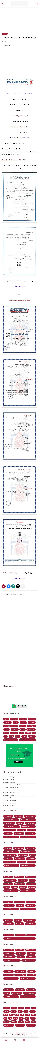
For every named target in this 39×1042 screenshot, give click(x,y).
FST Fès (6, 993)
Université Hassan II (9, 779)
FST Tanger (24, 996)
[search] (36, 3)
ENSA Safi (31, 975)
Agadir (6, 719)
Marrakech (14, 729)
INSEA (6, 1022)
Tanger (24, 736)
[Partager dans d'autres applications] (23, 586)
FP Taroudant (7, 960)
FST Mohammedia (29, 993)
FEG (20, 1011)
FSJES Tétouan (25, 837)
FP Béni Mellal (8, 950)
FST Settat (7, 996)
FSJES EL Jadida (8, 823)
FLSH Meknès (30, 858)
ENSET (13, 1008)
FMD (11, 1015)
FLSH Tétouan (24, 865)
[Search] (15, 1040)
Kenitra (21, 726)
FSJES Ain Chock (29, 816)
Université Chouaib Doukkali (11, 787)
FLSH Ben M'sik (30, 848)
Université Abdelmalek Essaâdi (11, 792)
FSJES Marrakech (9, 826)
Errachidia (31, 722)
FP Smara (29, 957)
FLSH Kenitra (7, 858)
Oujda (21, 733)
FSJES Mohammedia (9, 830)
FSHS (27, 1015)
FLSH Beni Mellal (8, 852)
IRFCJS (13, 1022)
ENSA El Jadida (19, 971)
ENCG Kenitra (29, 905)
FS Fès (31, 880)
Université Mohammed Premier (11, 797)
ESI (33, 1008)
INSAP (33, 1018)
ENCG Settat (7, 909)
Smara (17, 736)
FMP (16, 1015)
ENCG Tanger (24, 909)
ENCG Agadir (7, 902)
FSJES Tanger (8, 837)
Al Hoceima (23, 719)
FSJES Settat (18, 833)
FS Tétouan (32, 887)
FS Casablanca (29, 877)
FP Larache (19, 953)
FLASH (32, 1011)
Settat (11, 736)
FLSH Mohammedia (9, 862)
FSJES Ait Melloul (25, 820)
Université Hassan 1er (9, 782)
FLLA (5, 1015)
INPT (26, 1018)
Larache (6, 729)
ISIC (27, 1022)
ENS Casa (6, 920)
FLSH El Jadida (23, 855)
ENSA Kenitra (7, 975)
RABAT (28, 733)
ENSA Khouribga (19, 975)
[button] (9, 586)
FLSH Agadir (7, 848)
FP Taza (24, 960)
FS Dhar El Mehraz (9, 880)
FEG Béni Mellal (8, 935)
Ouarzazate (14, 733)
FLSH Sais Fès (8, 865)
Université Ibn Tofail (9, 805)
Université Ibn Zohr (9, 795)
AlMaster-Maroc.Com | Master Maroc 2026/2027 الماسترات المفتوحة (24, 1034)
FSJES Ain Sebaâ (8, 820)
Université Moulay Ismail (10, 803)
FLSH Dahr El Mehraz (9, 855)
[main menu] (3, 3)
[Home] (6, 1040)
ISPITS (6, 1025)
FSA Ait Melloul (24, 890)
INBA (21, 1018)
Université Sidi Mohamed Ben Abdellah (13, 784)
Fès (5, 726)
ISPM (17, 1025)
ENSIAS (21, 1008)
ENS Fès (17, 920)
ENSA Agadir (7, 971)
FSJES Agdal (18, 816)
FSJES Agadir (7, 816)
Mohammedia (31, 729)
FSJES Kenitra (30, 823)
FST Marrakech (16, 993)
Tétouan (22, 740)
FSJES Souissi (29, 833)
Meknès (22, 729)
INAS (15, 1018)
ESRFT (13, 1011)
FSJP (33, 1015)
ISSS (28, 1025)
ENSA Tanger (7, 978)
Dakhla (15, 722)
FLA (25, 1011)
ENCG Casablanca (19, 902)
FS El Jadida (22, 880)
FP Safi (19, 957)
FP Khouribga (7, 953)
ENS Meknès (7, 924)
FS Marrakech (18, 884)
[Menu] (24, 1040)
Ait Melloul (13, 719)
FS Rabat (14, 887)
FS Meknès (30, 884)
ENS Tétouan (29, 924)
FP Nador (30, 953)
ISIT (33, 1022)
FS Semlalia (23, 887)
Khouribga (30, 726)
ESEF (27, 1008)
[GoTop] (32, 1040)
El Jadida (23, 722)
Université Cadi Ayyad (9, 777)
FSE (22, 1015)
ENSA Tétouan (24, 978)
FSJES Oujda (21, 830)
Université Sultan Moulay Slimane (12, 790)
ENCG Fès (19, 905)
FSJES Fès (19, 823)
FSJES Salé (7, 833)
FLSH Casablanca (25, 852)
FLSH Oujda (21, 862)
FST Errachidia (31, 990)
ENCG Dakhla (30, 902)
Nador (6, 733)
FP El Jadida (19, 950)
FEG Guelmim (20, 935)
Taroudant (32, 736)
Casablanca (7, 722)
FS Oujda (6, 887)
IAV (10, 1018)
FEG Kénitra (30, 935)
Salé (5, 736)
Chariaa (4, 34)
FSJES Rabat (31, 830)
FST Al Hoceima (8, 990)
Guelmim (12, 726)
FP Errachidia (30, 950)
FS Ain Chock (17, 877)
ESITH (6, 1011)
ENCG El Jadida (8, 905)
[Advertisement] (19, 21)
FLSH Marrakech (19, 858)
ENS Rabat (18, 924)
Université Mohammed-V (10, 800)
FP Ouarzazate (8, 957)
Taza (5, 740)
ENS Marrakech (28, 920)
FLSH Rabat (31, 862)
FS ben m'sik (7, 890)
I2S (5, 1018)
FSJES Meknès (25, 826)
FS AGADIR (7, 877)
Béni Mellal (32, 719)
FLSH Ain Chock (18, 848)
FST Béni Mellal (20, 990)
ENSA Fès (30, 971)
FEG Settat (7, 938)
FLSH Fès (32, 855)
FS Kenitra (7, 884)
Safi (34, 733)
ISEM (20, 1022)
